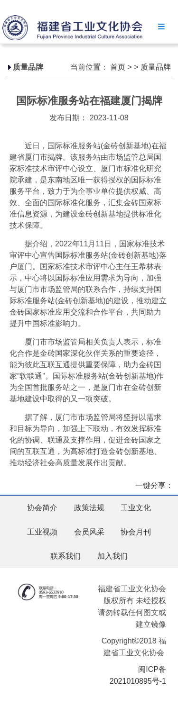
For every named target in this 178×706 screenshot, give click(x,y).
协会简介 (42, 508)
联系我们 (65, 556)
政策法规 (89, 508)
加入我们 (112, 556)
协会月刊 (136, 532)
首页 (117, 67)
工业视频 (42, 532)
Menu (161, 26)
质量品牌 (156, 67)
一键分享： (154, 485)
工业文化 (136, 508)
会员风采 (89, 532)
